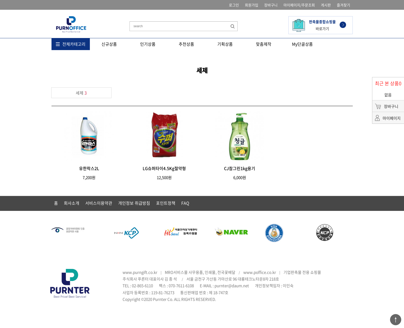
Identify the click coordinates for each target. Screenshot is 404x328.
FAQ (185, 203)
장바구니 (271, 4)
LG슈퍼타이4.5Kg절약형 (164, 168)
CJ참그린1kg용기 (239, 168)
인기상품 (148, 44)
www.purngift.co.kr (140, 272)
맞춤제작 (263, 44)
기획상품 (225, 44)
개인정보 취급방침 (134, 203)
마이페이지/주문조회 (299, 4)
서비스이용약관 (98, 203)
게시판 (326, 4)
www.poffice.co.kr (259, 272)
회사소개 (71, 203)
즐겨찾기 (343, 4)
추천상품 (186, 44)
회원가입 (251, 4)
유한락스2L (89, 168)
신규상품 (109, 44)
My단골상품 (302, 44)
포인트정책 (165, 203)
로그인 (234, 4)
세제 (81, 93)
